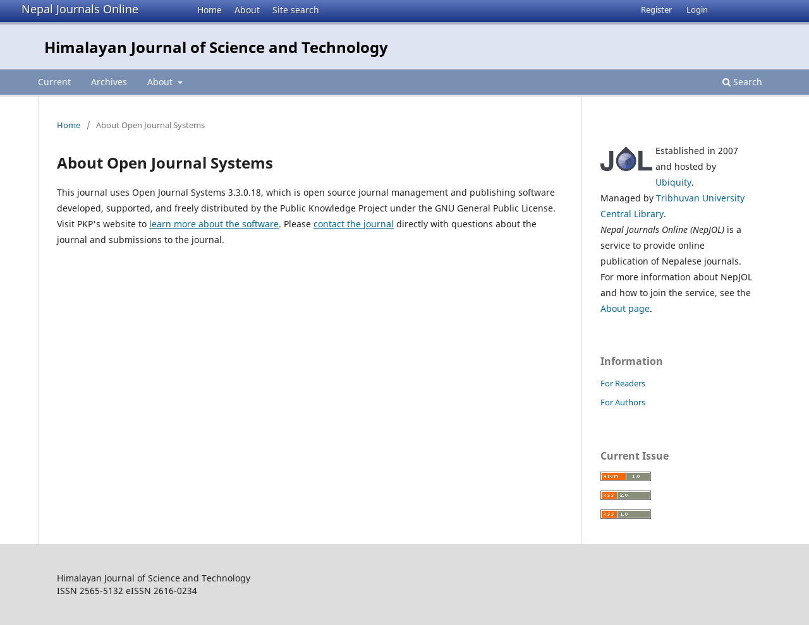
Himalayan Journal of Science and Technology (216, 47)
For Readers (622, 383)
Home (209, 10)
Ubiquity (673, 182)
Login (697, 9)
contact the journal (353, 224)
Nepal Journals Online (79, 8)
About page (625, 308)
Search (742, 82)
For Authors (622, 402)
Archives (109, 82)
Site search (295, 10)
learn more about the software (214, 224)
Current (54, 82)
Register (656, 9)
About (247, 10)
